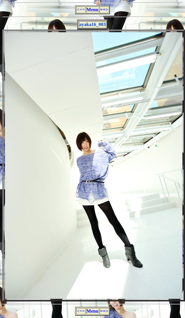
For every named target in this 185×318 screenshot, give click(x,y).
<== (81, 9)
